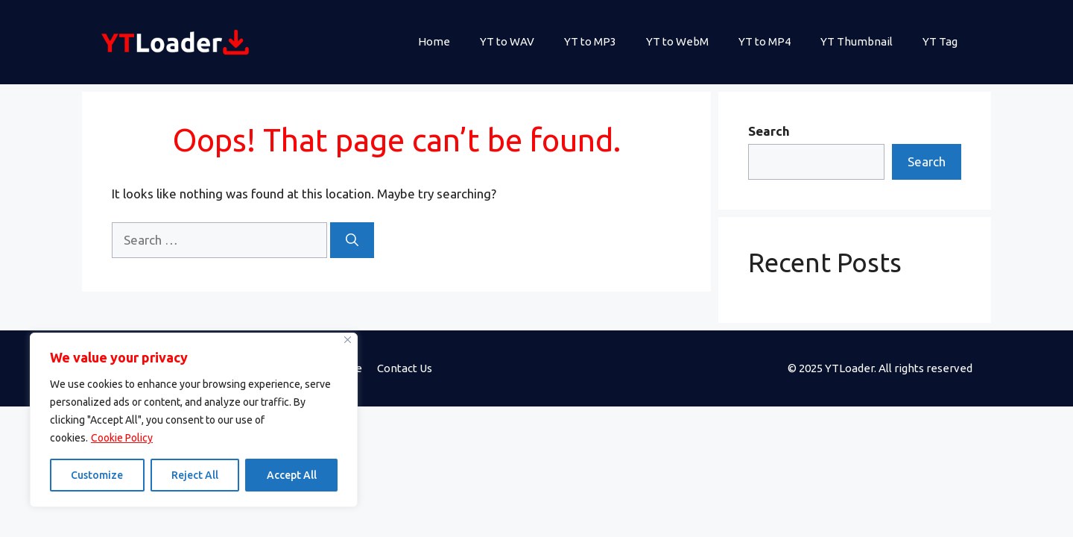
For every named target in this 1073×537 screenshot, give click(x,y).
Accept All (292, 475)
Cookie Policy (122, 438)
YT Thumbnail (856, 41)
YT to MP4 (764, 41)
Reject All (194, 475)
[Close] (347, 339)
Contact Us (404, 368)
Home (434, 41)
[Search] (352, 240)
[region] (194, 420)
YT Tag (940, 41)
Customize (97, 475)
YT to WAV (507, 41)
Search (769, 131)
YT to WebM (677, 41)
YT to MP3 (590, 41)
